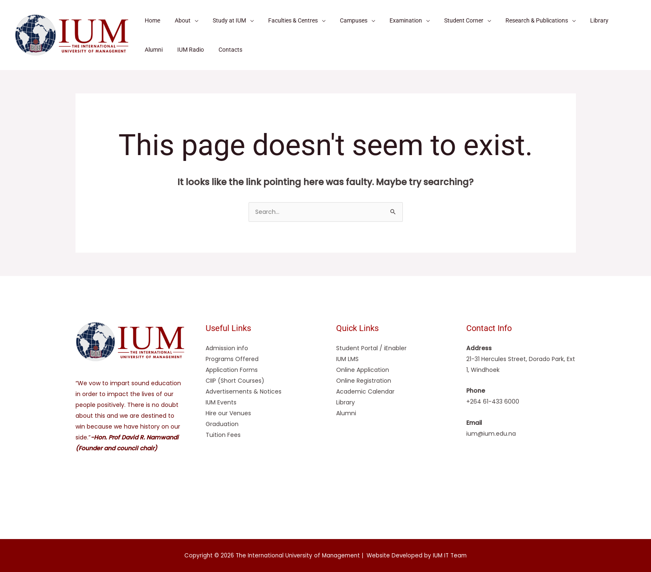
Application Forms (232, 370)
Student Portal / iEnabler (371, 348)
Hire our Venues (228, 413)
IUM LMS (347, 359)
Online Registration (363, 380)
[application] (190, 20)
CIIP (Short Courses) (235, 380)
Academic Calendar (365, 391)
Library (345, 402)
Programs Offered (232, 359)
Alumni (346, 413)
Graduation (222, 424)
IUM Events (221, 402)
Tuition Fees (223, 435)
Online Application (362, 370)
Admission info (227, 348)
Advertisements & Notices (244, 391)
